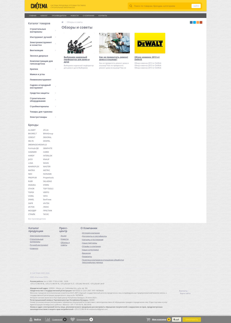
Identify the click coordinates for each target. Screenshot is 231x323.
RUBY (30, 181)
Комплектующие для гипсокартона (41, 62)
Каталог (44, 15)
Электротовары (43, 117)
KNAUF (46, 159)
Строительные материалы (43, 30)
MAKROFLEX (33, 166)
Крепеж (43, 69)
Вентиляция (43, 50)
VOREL (31, 196)
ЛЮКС (46, 207)
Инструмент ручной (43, 37)
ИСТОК (31, 207)
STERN (46, 185)
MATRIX (31, 170)
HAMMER (32, 152)
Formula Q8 (33, 148)
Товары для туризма (41, 111)
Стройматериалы (43, 106)
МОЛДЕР (32, 210)
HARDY (31, 155)
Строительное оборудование (43, 99)
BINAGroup (48, 133)
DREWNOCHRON (35, 144)
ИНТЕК (46, 203)
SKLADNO (47, 181)
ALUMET (32, 130)
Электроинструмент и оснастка (43, 43)
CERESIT (31, 137)
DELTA (31, 141)
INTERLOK (47, 155)
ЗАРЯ (30, 203)
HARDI (46, 152)
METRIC (46, 170)
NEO (30, 174)
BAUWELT (32, 133)
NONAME (47, 174)
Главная (32, 15)
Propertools (48, 177)
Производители (59, 15)
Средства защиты (43, 93)
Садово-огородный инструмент (43, 86)
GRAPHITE (47, 148)
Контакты (102, 15)
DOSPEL (46, 141)
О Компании (88, 15)
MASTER (46, 166)
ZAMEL (31, 199)
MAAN (46, 163)
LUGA (30, 163)
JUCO (30, 159)
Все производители (37, 219)
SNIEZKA (32, 185)
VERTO (46, 192)
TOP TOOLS (48, 188)
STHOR (31, 188)
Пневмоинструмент (40, 79)
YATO (45, 196)
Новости (75, 15)
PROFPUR (32, 177)
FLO (45, 144)
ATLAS (45, 130)
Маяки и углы (37, 74)
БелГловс (47, 199)
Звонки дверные (39, 55)
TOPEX (31, 192)
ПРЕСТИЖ (47, 210)
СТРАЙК (31, 214)
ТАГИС (46, 214)
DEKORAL (47, 137)
